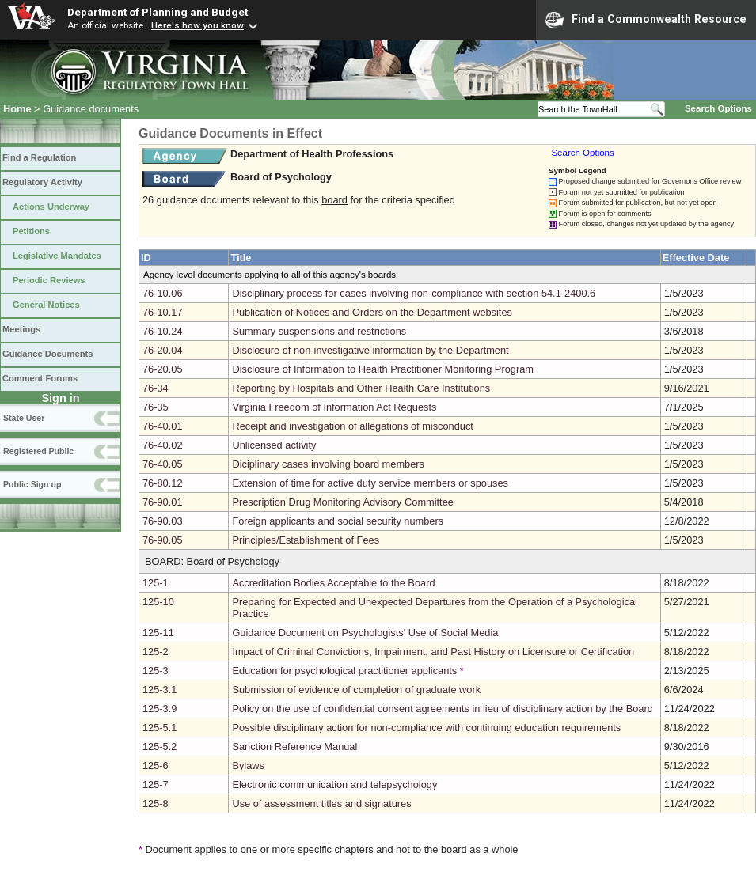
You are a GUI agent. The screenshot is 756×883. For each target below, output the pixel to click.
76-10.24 (162, 331)
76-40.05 (162, 464)
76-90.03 (162, 521)
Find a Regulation (39, 157)
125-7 (155, 784)
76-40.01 (162, 426)
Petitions (31, 231)
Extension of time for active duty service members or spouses (370, 483)
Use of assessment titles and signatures (321, 803)
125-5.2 (159, 746)
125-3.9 (159, 708)
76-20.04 (162, 350)
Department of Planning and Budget (157, 12)
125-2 (155, 652)
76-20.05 (162, 369)
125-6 (155, 765)
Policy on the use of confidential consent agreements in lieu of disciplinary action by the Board (442, 708)
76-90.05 (162, 540)
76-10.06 (162, 293)
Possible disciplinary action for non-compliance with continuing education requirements (426, 727)
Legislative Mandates (57, 255)
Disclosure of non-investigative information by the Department (370, 350)
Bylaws (248, 765)
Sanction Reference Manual (294, 746)
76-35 (155, 407)
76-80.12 (162, 483)
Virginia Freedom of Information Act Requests (334, 407)
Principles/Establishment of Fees (305, 540)
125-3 (155, 670)
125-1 (155, 583)
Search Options (718, 108)
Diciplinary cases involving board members (328, 464)
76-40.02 (162, 445)
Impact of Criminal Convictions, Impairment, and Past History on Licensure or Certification (433, 652)
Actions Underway (51, 206)
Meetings (21, 329)
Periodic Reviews (49, 280)
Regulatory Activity (42, 182)
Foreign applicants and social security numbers (337, 521)
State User (23, 418)
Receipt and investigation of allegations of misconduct (352, 426)
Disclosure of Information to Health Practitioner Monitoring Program (383, 369)
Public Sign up (32, 484)
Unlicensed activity (274, 445)
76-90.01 (162, 502)
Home (17, 109)
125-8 (155, 803)
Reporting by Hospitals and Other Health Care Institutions (361, 388)
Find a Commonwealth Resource (646, 20)
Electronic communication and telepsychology (334, 784)
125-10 (158, 602)
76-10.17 (162, 312)
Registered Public (38, 451)
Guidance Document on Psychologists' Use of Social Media (365, 633)
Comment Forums (40, 378)
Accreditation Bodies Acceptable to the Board (333, 583)
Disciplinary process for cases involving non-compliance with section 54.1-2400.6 (413, 293)
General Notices (46, 304)
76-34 (155, 388)
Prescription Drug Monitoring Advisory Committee (343, 502)
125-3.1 (159, 689)
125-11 (158, 633)
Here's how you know (197, 25)
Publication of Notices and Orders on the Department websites (372, 312)
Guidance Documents (47, 353)
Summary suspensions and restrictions (319, 331)
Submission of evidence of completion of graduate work (356, 689)
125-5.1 (159, 727)
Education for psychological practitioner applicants (344, 670)
